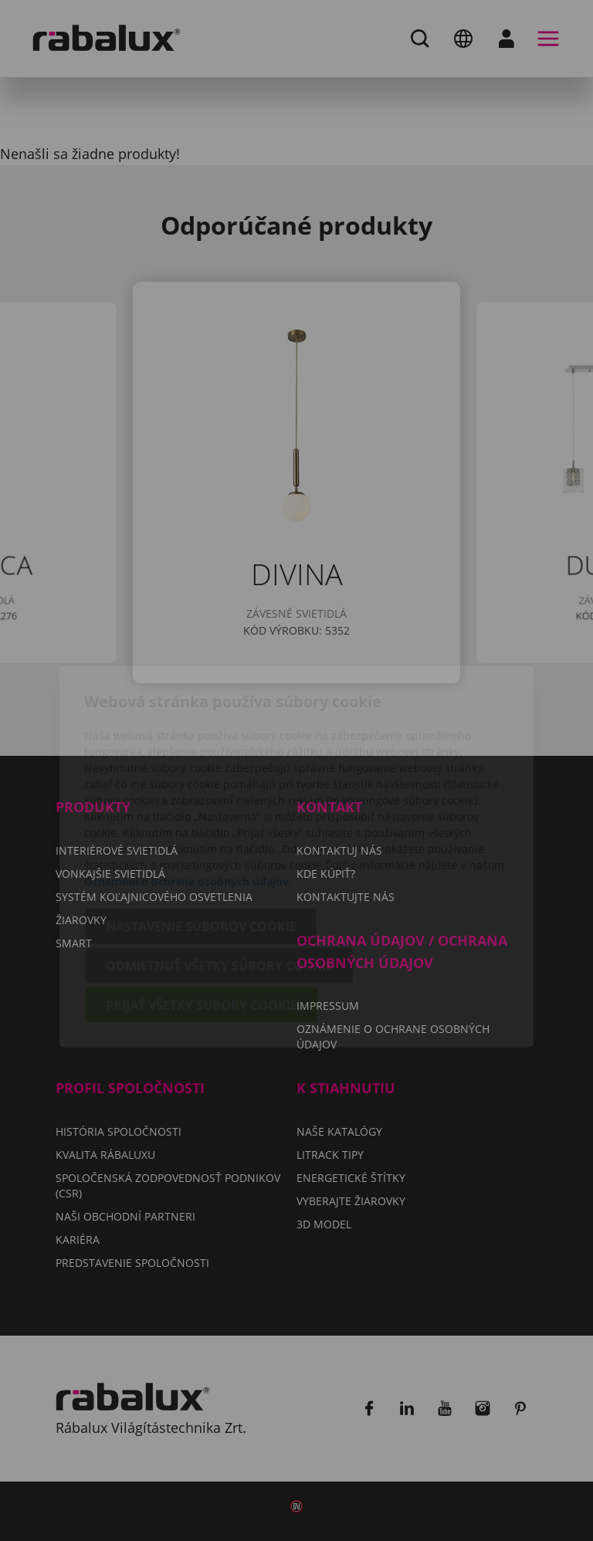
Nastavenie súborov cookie (201, 839)
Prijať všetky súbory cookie (201, 918)
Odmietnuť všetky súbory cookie (219, 879)
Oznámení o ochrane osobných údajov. (188, 794)
